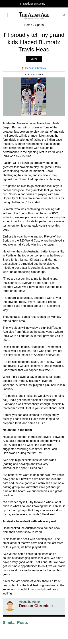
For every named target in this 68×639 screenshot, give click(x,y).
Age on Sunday (37, 3)
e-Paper (24, 3)
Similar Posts (15, 622)
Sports (33, 59)
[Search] (64, 15)
